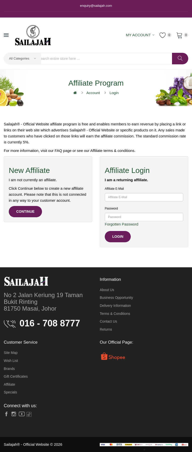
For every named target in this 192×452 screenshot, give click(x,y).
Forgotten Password (121, 224)
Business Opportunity (116, 298)
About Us (107, 290)
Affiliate (9, 384)
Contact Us (108, 321)
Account (93, 93)
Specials (10, 392)
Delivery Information (115, 306)
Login (114, 93)
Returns (106, 329)
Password (111, 208)
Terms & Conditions (115, 314)
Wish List (11, 361)
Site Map (11, 353)
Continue (25, 211)
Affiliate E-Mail (114, 188)
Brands (9, 369)
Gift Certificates (16, 376)
